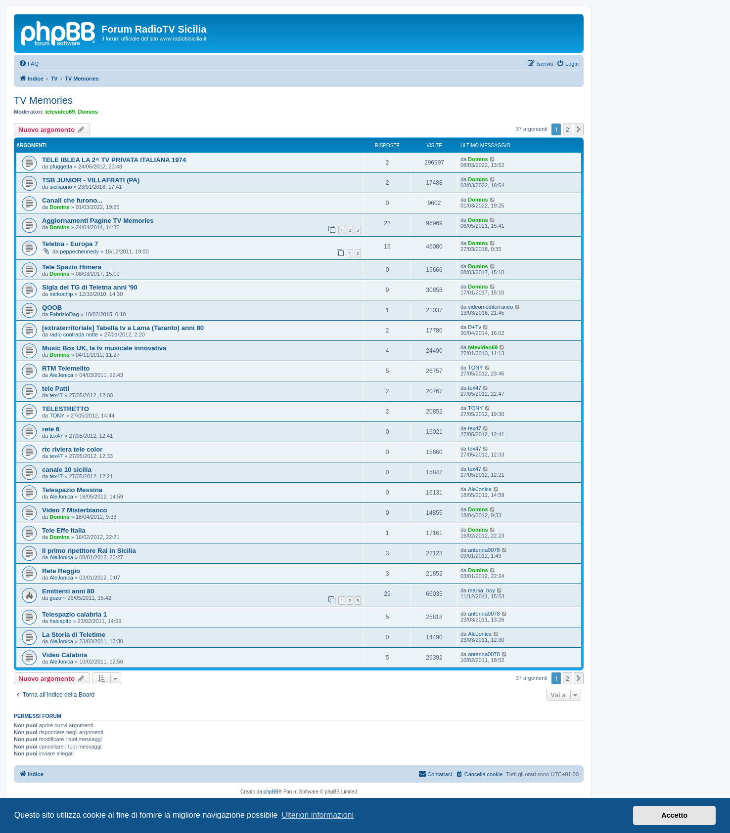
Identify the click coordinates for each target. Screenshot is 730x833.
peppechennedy (79, 251)
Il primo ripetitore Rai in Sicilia (89, 550)
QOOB (52, 307)
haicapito (60, 621)
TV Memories (43, 100)
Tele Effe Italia (64, 530)
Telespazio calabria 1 (74, 614)
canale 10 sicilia (66, 469)
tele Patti (55, 388)
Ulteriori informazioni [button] (317, 815)
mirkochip (61, 294)
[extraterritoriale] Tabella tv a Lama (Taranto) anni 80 (123, 328)
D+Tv (474, 327)
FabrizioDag (64, 314)
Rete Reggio (61, 571)
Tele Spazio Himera (71, 267)
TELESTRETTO (65, 409)
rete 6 (50, 429)
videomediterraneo (490, 307)
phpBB (271, 791)
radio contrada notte (73, 334)
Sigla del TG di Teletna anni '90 (89, 287)
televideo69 (60, 112)
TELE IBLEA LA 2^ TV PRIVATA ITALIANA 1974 (114, 160)
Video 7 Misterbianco (74, 510)
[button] (579, 129)
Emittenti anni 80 (68, 591)
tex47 (56, 395)
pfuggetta (60, 166)
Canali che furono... (72, 200)
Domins (88, 112)
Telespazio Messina (72, 490)
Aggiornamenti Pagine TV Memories (98, 220)
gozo (55, 598)
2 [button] (567, 129)
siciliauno (60, 187)
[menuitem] (29, 64)
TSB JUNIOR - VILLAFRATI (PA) (90, 180)
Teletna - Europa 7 (70, 244)
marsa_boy (481, 590)
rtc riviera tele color (72, 449)
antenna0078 (484, 550)
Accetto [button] (674, 815)
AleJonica (61, 375)
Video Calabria (64, 655)
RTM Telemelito (66, 368)
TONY (475, 368)
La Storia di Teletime (73, 634)
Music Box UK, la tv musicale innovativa (104, 348)
